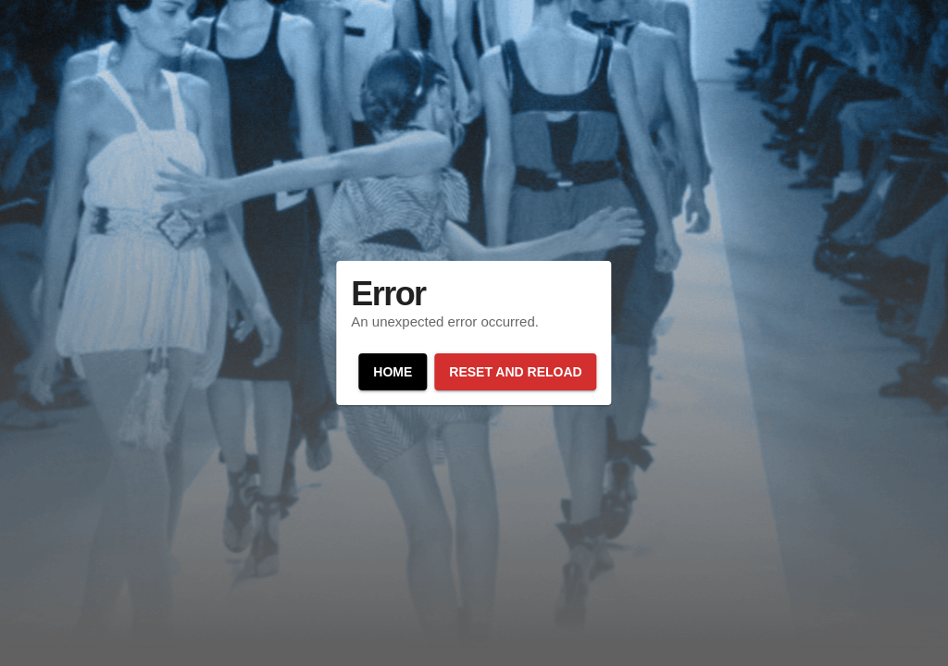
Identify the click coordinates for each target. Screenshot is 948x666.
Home (392, 371)
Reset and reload (515, 371)
